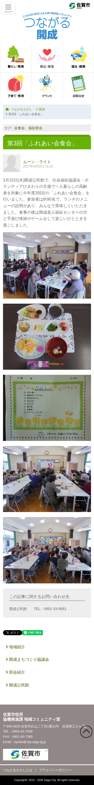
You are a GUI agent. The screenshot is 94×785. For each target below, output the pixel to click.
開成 (40, 109)
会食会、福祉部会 (28, 128)
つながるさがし (19, 109)
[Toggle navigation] (8, 8)
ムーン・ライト (37, 162)
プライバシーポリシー (55, 770)
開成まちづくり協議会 (27, 659)
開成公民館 (17, 685)
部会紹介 (15, 672)
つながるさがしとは (17, 770)
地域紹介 (15, 647)
